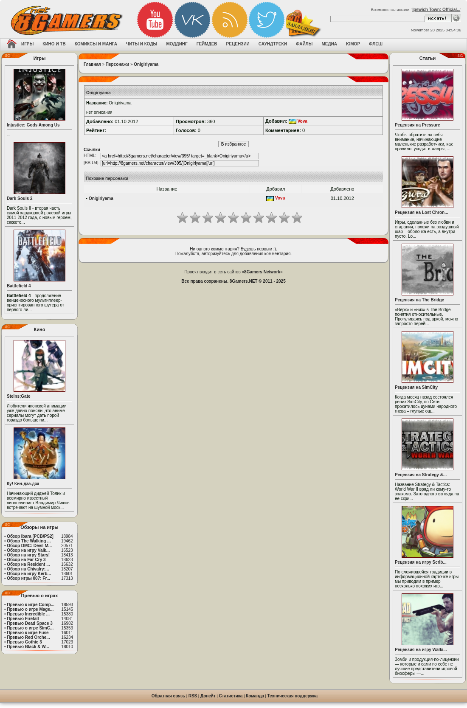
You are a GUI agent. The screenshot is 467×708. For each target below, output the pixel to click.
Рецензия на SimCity (416, 387)
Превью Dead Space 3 (30, 623)
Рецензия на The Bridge (419, 300)
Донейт (208, 696)
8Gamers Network (262, 272)
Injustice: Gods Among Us (33, 125)
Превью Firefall (23, 618)
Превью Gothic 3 (24, 642)
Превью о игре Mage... (30, 609)
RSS (192, 696)
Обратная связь (168, 696)
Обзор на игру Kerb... (29, 573)
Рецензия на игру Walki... (421, 649)
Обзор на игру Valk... (28, 550)
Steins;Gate (19, 396)
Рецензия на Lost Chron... (421, 212)
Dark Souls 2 (20, 198)
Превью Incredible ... (28, 614)
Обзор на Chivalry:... (28, 569)
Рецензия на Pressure (417, 125)
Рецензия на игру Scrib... (421, 562)
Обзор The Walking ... (29, 541)
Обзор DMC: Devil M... (29, 545)
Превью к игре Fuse (27, 632)
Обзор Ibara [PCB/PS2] (30, 536)
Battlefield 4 (19, 286)
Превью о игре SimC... (30, 628)
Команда (255, 696)
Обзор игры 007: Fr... (28, 578)
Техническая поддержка (292, 696)
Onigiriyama (146, 64)
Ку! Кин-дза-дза (23, 483)
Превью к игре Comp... (30, 604)
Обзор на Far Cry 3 (26, 559)
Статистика (231, 696)
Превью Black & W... (28, 646)
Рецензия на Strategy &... (421, 474)
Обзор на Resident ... (28, 564)
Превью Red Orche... (28, 637)
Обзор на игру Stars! (28, 555)
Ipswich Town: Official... (436, 9)
